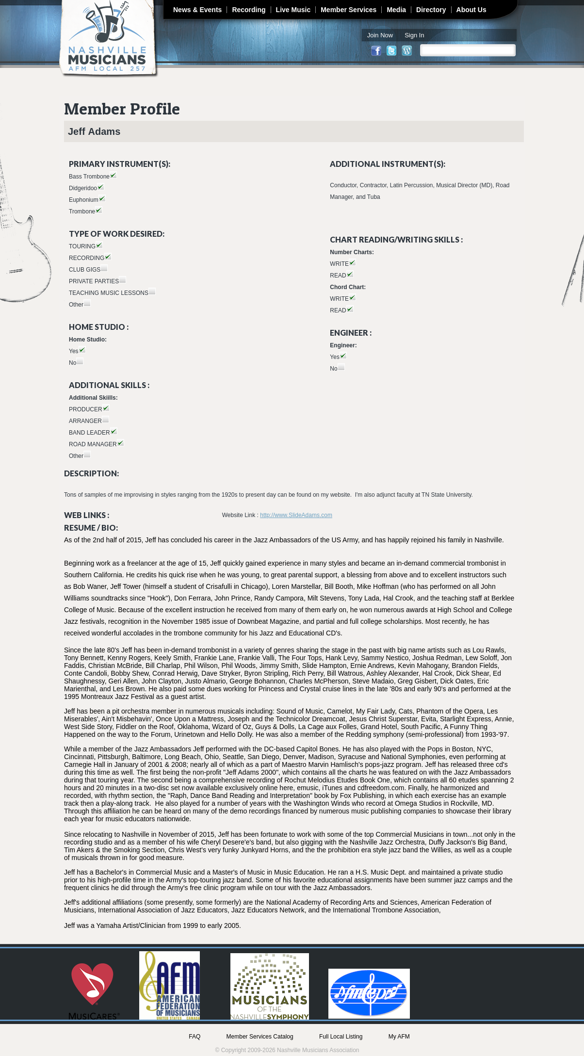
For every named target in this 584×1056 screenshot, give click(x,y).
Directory (431, 9)
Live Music (293, 9)
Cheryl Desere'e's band (236, 842)
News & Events (197, 9)
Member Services (348, 9)
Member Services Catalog (260, 1036)
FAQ (194, 1036)
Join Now (380, 35)
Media (396, 9)
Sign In (414, 35)
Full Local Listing (340, 1036)
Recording (248, 9)
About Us (471, 9)
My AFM (399, 1036)
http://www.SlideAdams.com (296, 515)
